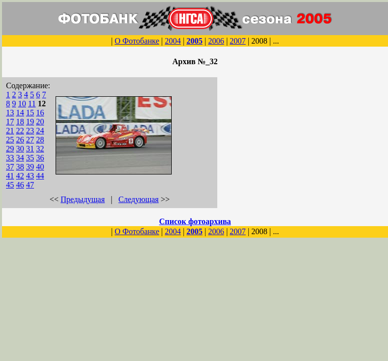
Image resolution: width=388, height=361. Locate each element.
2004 (173, 41)
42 (20, 175)
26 (20, 139)
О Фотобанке (137, 41)
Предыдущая (83, 199)
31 (30, 148)
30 (20, 148)
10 (22, 103)
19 (30, 121)
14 (20, 112)
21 (10, 130)
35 (30, 157)
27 (30, 139)
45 (10, 184)
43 (30, 175)
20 (40, 121)
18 (20, 121)
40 (40, 166)
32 (40, 148)
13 (10, 112)
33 (10, 157)
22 (20, 130)
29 (10, 148)
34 (20, 157)
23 (30, 130)
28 (40, 139)
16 (40, 112)
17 (10, 121)
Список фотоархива (195, 221)
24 (40, 130)
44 (40, 175)
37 (10, 166)
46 (20, 184)
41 (10, 175)
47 (30, 184)
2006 (216, 41)
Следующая (139, 199)
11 (32, 103)
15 (30, 112)
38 (20, 166)
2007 (238, 41)
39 (30, 166)
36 (40, 157)
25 (10, 139)
